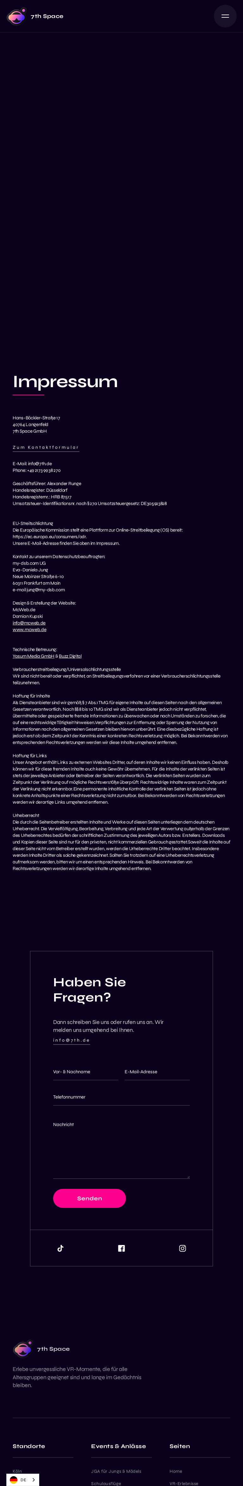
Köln (17, 1471)
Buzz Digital (70, 656)
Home (176, 1471)
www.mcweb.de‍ (29, 629)
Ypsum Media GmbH (33, 656)
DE (18, 1480)
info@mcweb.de (29, 623)
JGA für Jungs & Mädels (116, 1471)
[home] (35, 16)
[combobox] (22, 1480)
